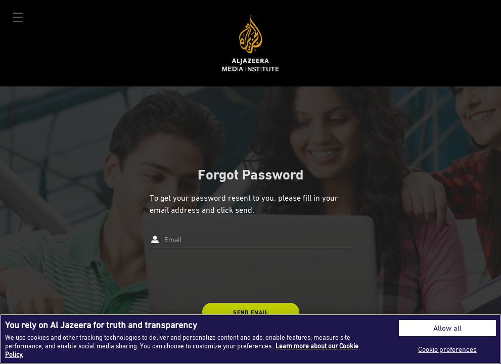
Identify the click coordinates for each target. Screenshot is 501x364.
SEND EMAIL (250, 312)
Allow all (447, 328)
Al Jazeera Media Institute (250, 43)
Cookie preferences (447, 349)
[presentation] (226, 275)
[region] (250, 339)
